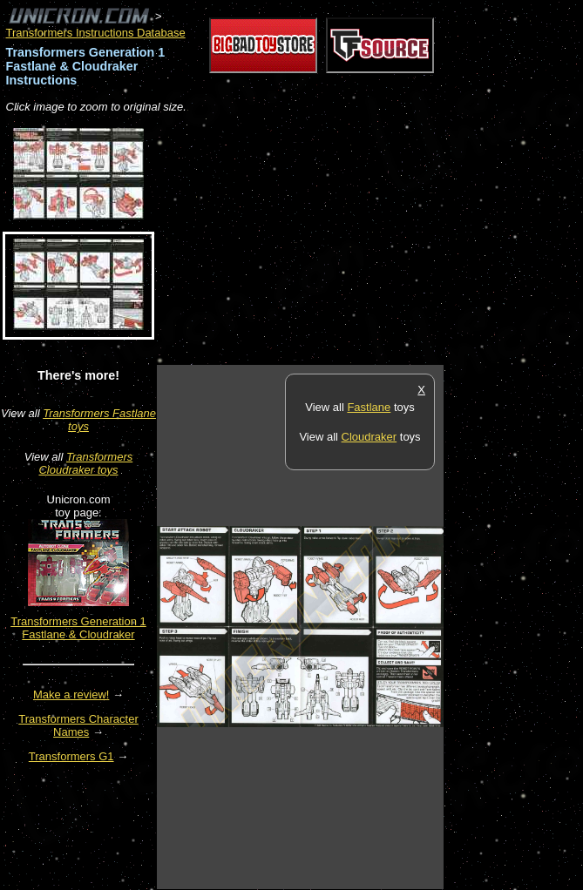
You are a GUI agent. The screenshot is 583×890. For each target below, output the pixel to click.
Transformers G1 (71, 756)
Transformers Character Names (78, 725)
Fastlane (368, 407)
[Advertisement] (361, 240)
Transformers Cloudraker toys (85, 463)
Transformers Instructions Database (96, 32)
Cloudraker (369, 436)
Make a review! (71, 694)
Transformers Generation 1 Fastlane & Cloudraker (78, 628)
